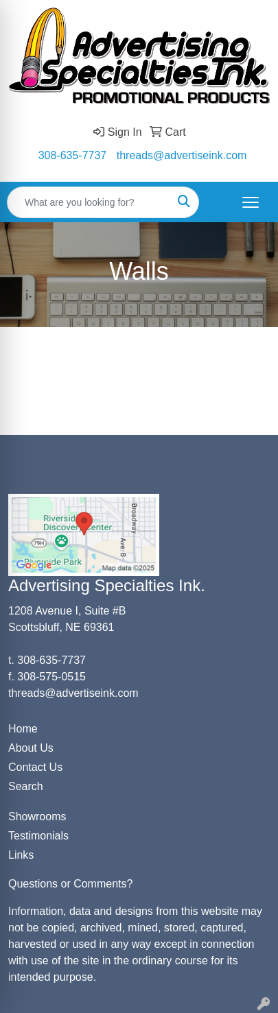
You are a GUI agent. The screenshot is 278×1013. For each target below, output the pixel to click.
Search (25, 786)
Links (21, 855)
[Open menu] (250, 202)
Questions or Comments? (70, 884)
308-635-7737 (72, 155)
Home (23, 729)
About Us (31, 748)
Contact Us (35, 767)
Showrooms (37, 816)
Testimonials (38, 836)
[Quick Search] (88, 202)
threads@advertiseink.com (182, 155)
